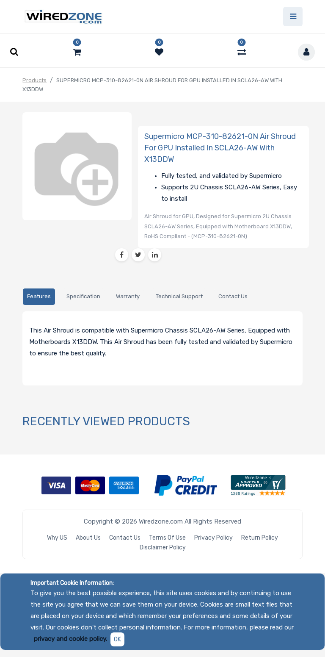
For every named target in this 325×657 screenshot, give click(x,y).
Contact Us (124, 537)
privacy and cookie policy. (70, 639)
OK (117, 639)
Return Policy (259, 537)
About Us (88, 537)
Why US (57, 537)
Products (34, 80)
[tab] (39, 297)
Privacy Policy (213, 537)
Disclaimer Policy (163, 547)
